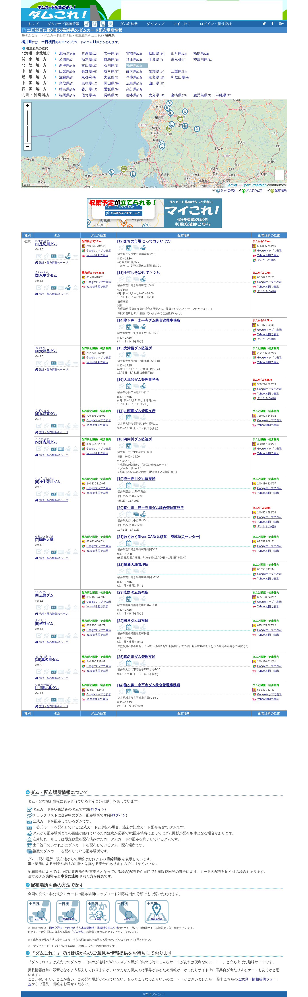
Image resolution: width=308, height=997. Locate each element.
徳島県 (67, 89)
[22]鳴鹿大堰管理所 (132, 564)
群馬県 (112, 59)
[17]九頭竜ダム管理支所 (136, 411)
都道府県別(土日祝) (88, 35)
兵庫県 (134, 77)
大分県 (156, 95)
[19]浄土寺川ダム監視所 (136, 479)
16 (124, 167)
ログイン (98, 809)
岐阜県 (112, 71)
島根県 (89, 83)
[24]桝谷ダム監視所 (132, 621)
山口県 (156, 83)
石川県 (111, 65)
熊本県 (134, 95)
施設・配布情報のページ (53, 262)
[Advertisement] (202, 10)
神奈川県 (203, 59)
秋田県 (156, 53)
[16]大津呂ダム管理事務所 (138, 379)
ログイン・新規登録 (216, 24)
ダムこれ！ (33, 35)
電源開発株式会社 (107, 927)
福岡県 (67, 95)
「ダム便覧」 (78, 931)
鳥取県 (66, 83)
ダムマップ (155, 24)
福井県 (109, 35)
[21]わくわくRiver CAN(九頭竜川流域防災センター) (158, 537)
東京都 (178, 59)
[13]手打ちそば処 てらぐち (138, 273)
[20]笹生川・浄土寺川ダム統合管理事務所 (150, 508)
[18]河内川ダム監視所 (134, 439)
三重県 (179, 71)
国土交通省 (55, 927)
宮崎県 (179, 95)
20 (180, 117)
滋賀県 (66, 77)
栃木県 (89, 59)
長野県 (89, 71)
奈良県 (156, 77)
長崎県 (111, 95)
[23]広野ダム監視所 (132, 592)
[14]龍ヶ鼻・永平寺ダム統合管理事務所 (148, 320)
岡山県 (112, 83)
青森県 (89, 53)
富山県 (89, 65)
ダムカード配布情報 (63, 24)
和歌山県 (180, 77)
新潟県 (67, 65)
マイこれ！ (182, 24)
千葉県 (156, 59)
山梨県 (67, 71)
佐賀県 (88, 95)
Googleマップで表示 (99, 250)
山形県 (179, 53)
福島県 (201, 53)
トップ (33, 24)
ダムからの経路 (266, 259)
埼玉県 (134, 59)
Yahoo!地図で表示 (97, 255)
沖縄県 (223, 95)
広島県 (134, 83)
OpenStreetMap (254, 185)
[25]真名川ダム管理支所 (136, 657)
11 (169, 101)
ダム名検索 (129, 24)
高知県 (134, 89)
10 (185, 124)
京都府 (88, 77)
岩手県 (112, 53)
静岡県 (134, 71)
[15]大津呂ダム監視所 (134, 348)
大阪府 (111, 77)
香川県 (89, 89)
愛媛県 (112, 89)
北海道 (67, 53)
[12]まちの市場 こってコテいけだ (144, 241)
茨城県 (66, 59)
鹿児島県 (202, 95)
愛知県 (156, 71)
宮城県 (134, 53)
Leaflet (232, 185)
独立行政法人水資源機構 (79, 927)
